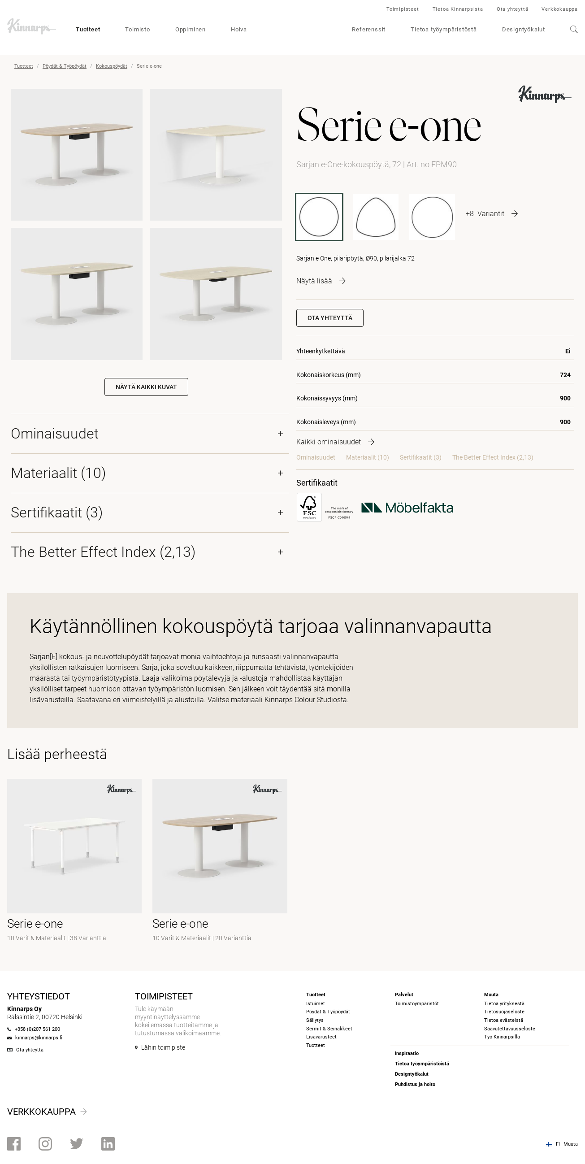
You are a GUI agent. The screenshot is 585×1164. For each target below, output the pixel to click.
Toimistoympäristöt (417, 1004)
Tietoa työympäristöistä (422, 1064)
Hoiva (239, 29)
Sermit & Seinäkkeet (329, 1029)
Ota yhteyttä (513, 9)
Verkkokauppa (560, 9)
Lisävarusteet (321, 1037)
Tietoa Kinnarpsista (458, 9)
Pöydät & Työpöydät (65, 66)
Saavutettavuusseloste (509, 1029)
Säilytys (315, 1020)
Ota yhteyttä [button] (330, 317)
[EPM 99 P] (376, 217)
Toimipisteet (402, 9)
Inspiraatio (407, 1053)
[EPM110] (432, 217)
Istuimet (315, 1004)
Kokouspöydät (111, 66)
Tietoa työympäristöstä (444, 29)
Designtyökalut (523, 29)
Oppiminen (190, 29)
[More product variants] (492, 213)
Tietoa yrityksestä (504, 1004)
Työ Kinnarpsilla (502, 1037)
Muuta (570, 1144)
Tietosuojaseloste (504, 1012)
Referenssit (369, 29)
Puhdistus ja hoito (415, 1084)
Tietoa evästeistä (503, 1020)
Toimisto (137, 29)
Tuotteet (88, 29)
